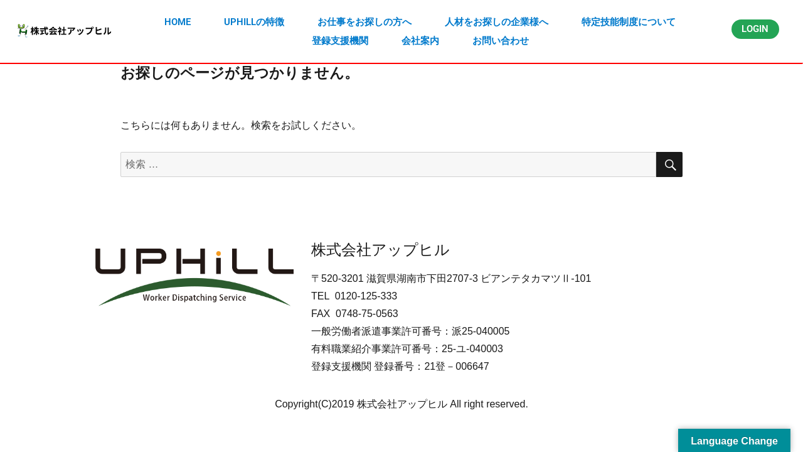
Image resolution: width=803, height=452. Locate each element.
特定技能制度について (629, 22)
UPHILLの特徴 (254, 22)
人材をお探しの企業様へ (496, 22)
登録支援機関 (340, 40)
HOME (177, 22)
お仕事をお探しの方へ (364, 22)
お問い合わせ (500, 40)
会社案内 (420, 40)
